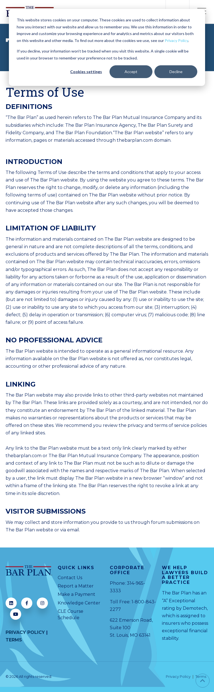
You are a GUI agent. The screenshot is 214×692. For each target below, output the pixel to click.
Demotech (195, 608)
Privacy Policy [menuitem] (178, 677)
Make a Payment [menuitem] (76, 594)
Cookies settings (86, 71)
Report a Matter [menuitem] (76, 586)
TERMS (14, 640)
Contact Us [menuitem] (70, 577)
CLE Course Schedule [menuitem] (70, 614)
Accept (131, 71)
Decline (176, 71)
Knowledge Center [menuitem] (79, 603)
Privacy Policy (176, 40)
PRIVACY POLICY (25, 632)
